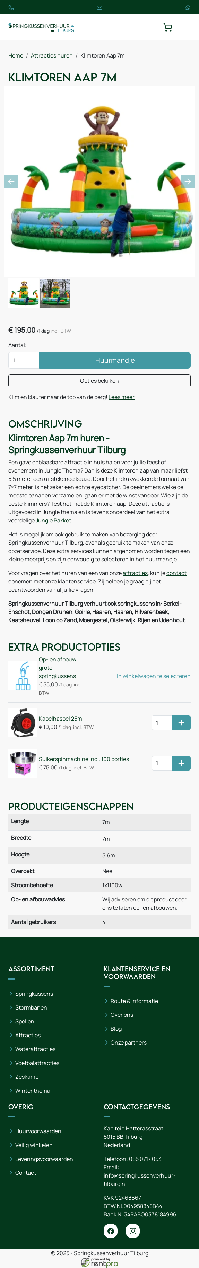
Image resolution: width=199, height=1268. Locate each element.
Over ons (122, 1015)
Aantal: (17, 345)
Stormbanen (31, 1007)
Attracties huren (52, 55)
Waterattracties (35, 1049)
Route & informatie (134, 1001)
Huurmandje (115, 360)
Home (15, 55)
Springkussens (34, 993)
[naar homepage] (41, 27)
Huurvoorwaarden (38, 1131)
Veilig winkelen (34, 1145)
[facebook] (111, 1231)
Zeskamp (26, 1077)
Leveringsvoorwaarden (44, 1159)
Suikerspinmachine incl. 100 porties (84, 759)
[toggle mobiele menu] (186, 27)
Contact (25, 1173)
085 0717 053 (145, 1159)
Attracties (28, 1035)
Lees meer (122, 397)
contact (176, 573)
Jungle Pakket (53, 520)
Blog (116, 1028)
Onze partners (129, 1042)
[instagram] (133, 1231)
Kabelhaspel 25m (60, 718)
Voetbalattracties (37, 1063)
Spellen (24, 1021)
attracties (135, 573)
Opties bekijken (99, 381)
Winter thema (32, 1090)
